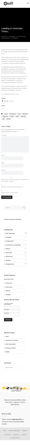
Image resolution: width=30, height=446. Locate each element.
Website (3, 170)
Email (3, 162)
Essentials (8, 237)
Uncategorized (5, 38)
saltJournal (9, 252)
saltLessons (9, 256)
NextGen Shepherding (14, 430)
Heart (7, 336)
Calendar (24, 434)
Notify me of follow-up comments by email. (12, 186)
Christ (5, 113)
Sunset (8, 119)
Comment (4, 135)
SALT (17, 116)
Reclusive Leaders (11, 348)
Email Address (7, 304)
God (19, 113)
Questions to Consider (12, 340)
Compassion (13, 113)
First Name (6, 309)
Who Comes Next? (11, 344)
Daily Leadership (21, 36)
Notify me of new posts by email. (9, 192)
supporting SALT (17, 419)
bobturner (12, 36)
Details (7, 352)
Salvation (23, 116)
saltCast (8, 248)
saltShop (24, 430)
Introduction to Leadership (13, 245)
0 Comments (14, 38)
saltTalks (8, 260)
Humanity (25, 113)
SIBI (3, 119)
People (12, 116)
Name (3, 155)
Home (4, 430)
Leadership (5, 116)
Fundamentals (10, 241)
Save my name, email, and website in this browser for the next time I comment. (14, 180)
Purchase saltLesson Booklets (12, 219)
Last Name (6, 313)
